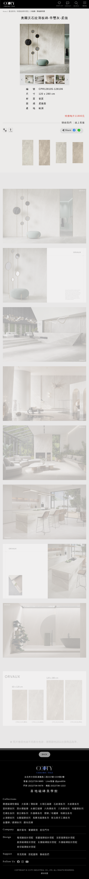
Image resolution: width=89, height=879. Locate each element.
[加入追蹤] (65, 69)
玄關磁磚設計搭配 (47, 842)
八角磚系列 (64, 808)
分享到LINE (79, 130)
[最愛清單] (59, 4)
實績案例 (33, 829)
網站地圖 (44, 873)
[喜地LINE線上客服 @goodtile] (79, 123)
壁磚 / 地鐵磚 (51, 813)
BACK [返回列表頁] (44, 754)
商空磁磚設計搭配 (26, 846)
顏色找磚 (28, 822)
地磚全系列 (66, 813)
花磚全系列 (9, 813)
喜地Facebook (18, 862)
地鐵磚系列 (78, 808)
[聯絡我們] (68, 4)
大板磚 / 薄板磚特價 (37, 11)
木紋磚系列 (73, 804)
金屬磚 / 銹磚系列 (12, 822)
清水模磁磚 (22, 808)
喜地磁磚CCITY (9, 4)
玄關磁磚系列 (24, 817)
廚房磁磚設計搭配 (26, 842)
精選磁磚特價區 (23, 11)
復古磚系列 (22, 813)
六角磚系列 (50, 808)
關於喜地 (21, 829)
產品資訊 (12, 11)
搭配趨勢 (33, 854)
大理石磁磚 (46, 804)
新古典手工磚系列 (60, 817)
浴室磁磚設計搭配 (65, 837)
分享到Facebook (74, 130)
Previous (22, 79)
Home (5, 11)
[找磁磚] (76, 4)
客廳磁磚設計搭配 (45, 837)
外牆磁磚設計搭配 (68, 842)
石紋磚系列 (59, 804)
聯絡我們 (44, 854)
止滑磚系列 (9, 817)
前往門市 (44, 829)
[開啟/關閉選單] (85, 4)
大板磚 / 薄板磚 (29, 804)
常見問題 (21, 854)
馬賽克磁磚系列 (41, 817)
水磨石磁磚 (36, 808)
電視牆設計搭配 (25, 837)
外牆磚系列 (36, 813)
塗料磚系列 (9, 808)
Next (67, 79)
